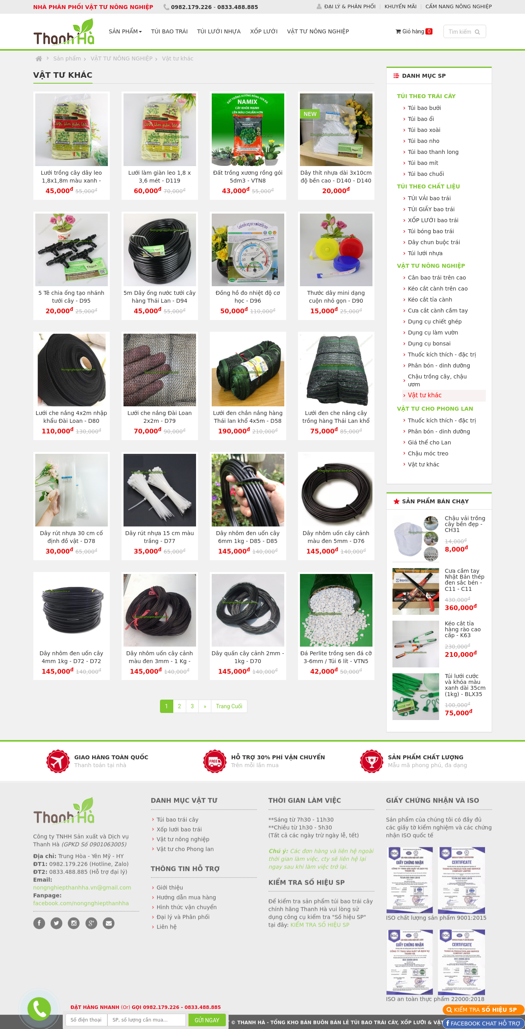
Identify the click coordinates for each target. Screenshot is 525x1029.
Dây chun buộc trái (434, 242)
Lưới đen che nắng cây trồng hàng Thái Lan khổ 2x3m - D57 (335, 421)
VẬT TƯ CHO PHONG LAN (435, 408)
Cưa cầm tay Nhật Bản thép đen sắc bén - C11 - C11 (465, 579)
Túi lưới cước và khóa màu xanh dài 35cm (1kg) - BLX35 (465, 685)
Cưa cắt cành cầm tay (438, 310)
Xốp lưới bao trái (179, 835)
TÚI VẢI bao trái (429, 198)
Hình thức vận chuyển (187, 913)
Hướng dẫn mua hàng (186, 903)
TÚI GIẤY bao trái (431, 209)
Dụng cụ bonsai (429, 343)
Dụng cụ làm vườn (433, 332)
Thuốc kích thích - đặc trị (442, 354)
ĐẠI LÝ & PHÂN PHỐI (350, 6)
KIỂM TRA (486, 1010)
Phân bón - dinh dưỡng (439, 365)
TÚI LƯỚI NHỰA (220, 31)
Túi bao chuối (426, 174)
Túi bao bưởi (424, 108)
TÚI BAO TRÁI (171, 31)
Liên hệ (167, 933)
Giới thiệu (170, 893)
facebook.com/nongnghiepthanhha (81, 909)
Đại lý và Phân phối (183, 923)
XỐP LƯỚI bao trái (433, 220)
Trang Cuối (229, 706)
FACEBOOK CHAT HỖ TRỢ (485, 1023)
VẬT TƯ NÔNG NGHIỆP (320, 31)
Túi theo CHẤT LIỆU (428, 186)
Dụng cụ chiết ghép (435, 321)
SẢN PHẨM (127, 31)
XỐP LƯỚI (265, 31)
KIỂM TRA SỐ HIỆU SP (320, 931)
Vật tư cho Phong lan (185, 855)
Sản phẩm (67, 58)
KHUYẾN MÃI (401, 6)
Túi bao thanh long (433, 152)
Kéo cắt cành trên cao (438, 288)
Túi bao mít (423, 163)
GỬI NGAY (207, 1020)
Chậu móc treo (428, 453)
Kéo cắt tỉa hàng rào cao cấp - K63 (463, 629)
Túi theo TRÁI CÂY (426, 96)
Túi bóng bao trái (431, 231)
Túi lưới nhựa (425, 253)
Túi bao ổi (421, 119)
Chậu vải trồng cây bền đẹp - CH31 (465, 524)
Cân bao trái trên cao (437, 277)
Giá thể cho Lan (429, 442)
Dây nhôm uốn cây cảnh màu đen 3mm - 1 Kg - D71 (159, 661)
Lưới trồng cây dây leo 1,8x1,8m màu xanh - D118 (71, 181)
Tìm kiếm (465, 31)
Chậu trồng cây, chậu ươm (437, 380)
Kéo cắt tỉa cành (430, 299)
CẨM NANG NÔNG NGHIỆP (458, 6)
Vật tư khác (177, 58)
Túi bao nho (424, 141)
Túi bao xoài (424, 130)
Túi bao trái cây (178, 825)
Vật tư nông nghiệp (183, 845)
